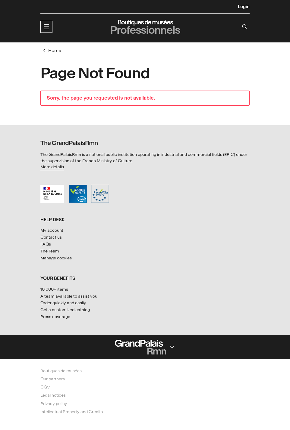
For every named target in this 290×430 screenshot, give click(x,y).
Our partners (52, 379)
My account (51, 230)
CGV (45, 387)
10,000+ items (54, 289)
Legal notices (53, 395)
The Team (49, 251)
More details (52, 167)
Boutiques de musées (61, 371)
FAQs (45, 244)
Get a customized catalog (65, 310)
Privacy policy (53, 404)
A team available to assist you (68, 296)
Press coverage (55, 317)
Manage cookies (56, 258)
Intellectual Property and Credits (71, 412)
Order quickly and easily (63, 303)
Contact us (51, 237)
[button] (46, 27)
